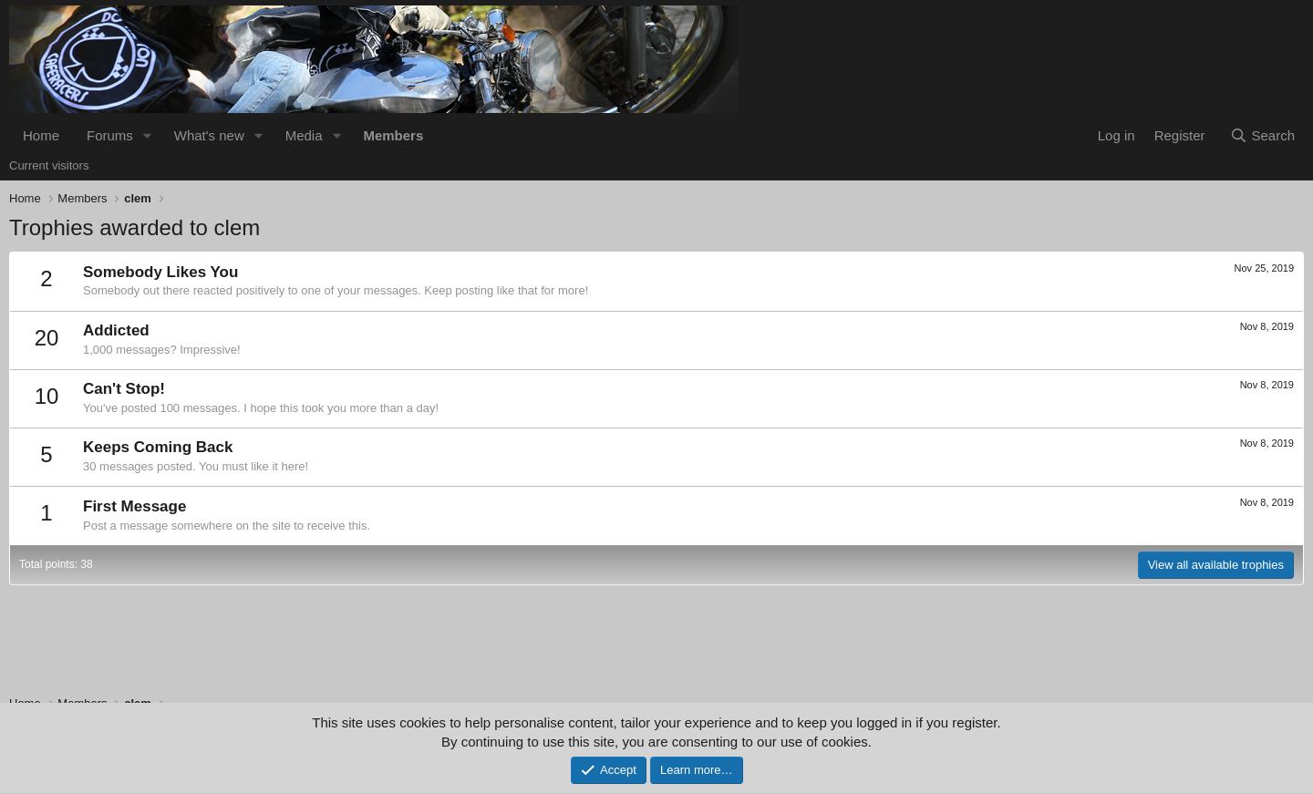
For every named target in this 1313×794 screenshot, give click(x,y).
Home (41, 135)
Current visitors (48, 165)
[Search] (1262, 135)
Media (304, 135)
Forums (110, 135)
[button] (147, 135)
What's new (209, 135)
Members (393, 135)
